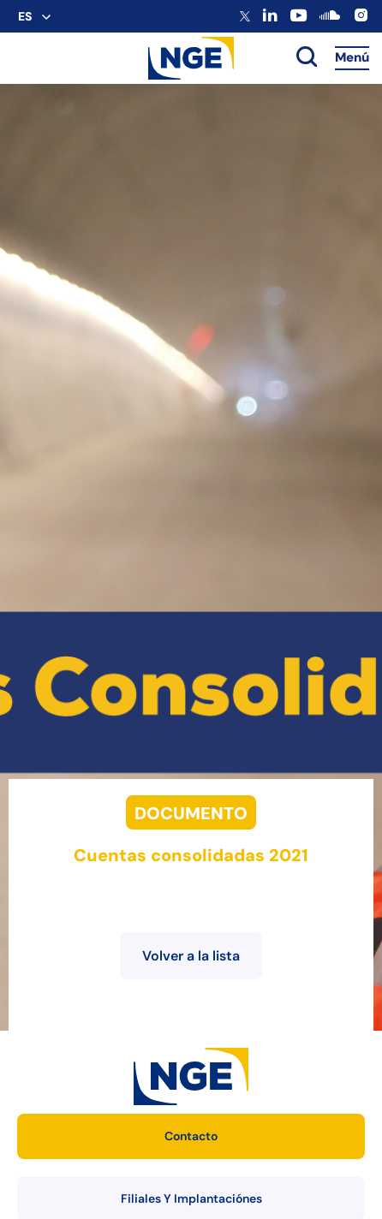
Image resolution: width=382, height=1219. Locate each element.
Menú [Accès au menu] (352, 57)
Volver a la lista (191, 956)
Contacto (191, 1136)
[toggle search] (306, 58)
